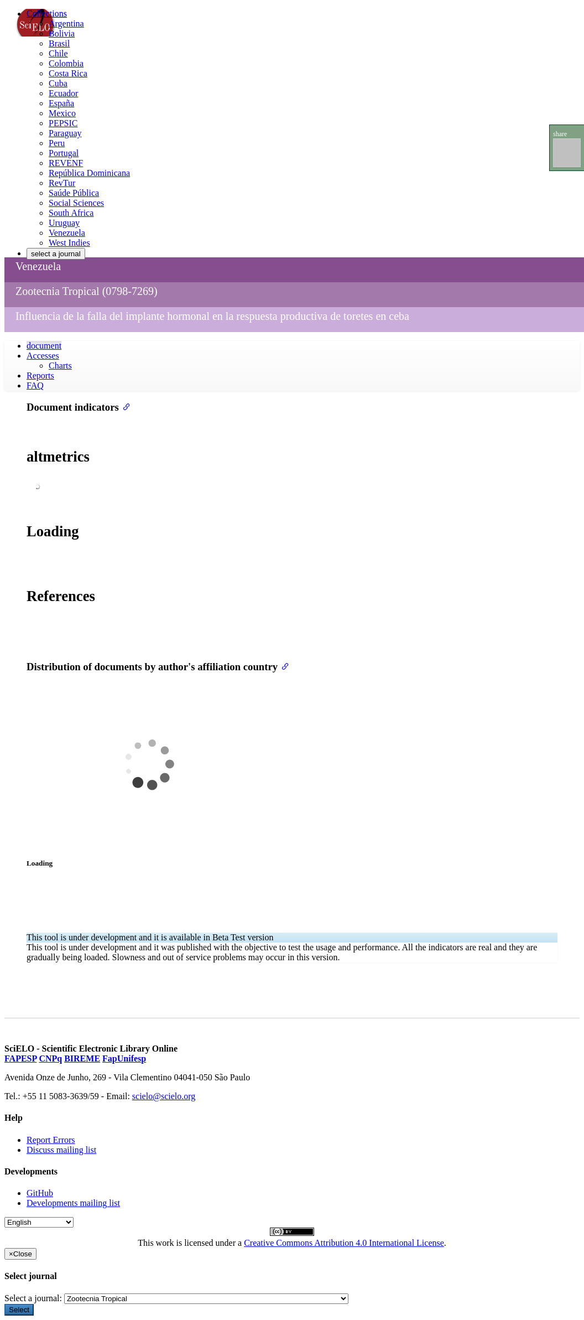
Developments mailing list (73, 1203)
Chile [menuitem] (58, 53)
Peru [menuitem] (57, 143)
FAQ (35, 385)
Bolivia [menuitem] (62, 33)
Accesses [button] (43, 355)
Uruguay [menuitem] (64, 222)
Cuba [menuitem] (58, 83)
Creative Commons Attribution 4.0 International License (344, 1242)
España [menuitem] (61, 103)
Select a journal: (33, 1298)
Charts (60, 365)
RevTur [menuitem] (62, 183)
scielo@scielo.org (163, 1096)
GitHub (40, 1193)
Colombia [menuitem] (66, 63)
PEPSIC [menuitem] (63, 123)
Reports (40, 375)
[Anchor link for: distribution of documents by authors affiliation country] (283, 665)
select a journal (56, 254)
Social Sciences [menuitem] (76, 203)
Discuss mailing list (61, 1150)
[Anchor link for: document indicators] (124, 406)
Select (19, 1310)
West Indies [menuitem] (69, 242)
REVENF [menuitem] (66, 163)
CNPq (50, 1058)
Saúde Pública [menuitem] (74, 193)
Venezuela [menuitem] (67, 232)
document (44, 345)
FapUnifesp (124, 1058)
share (560, 134)
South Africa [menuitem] (71, 213)
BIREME (82, 1058)
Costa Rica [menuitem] (68, 73)
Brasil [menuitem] (59, 43)
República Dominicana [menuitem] (89, 173)
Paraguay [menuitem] (65, 133)
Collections (47, 13)
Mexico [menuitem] (62, 113)
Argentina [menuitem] (66, 23)
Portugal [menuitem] (64, 153)
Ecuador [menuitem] (63, 93)
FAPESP (20, 1058)
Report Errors (51, 1140)
